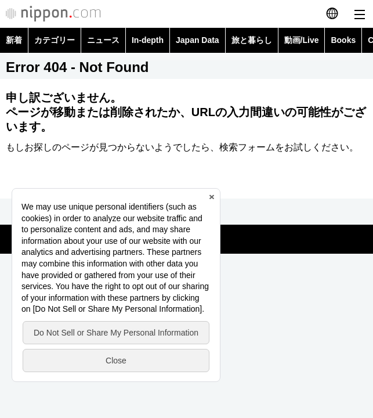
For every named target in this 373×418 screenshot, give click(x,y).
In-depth (148, 40)
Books (343, 40)
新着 (14, 40)
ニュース (103, 40)
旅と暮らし (251, 40)
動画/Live (301, 40)
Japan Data (197, 40)
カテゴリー (54, 40)
